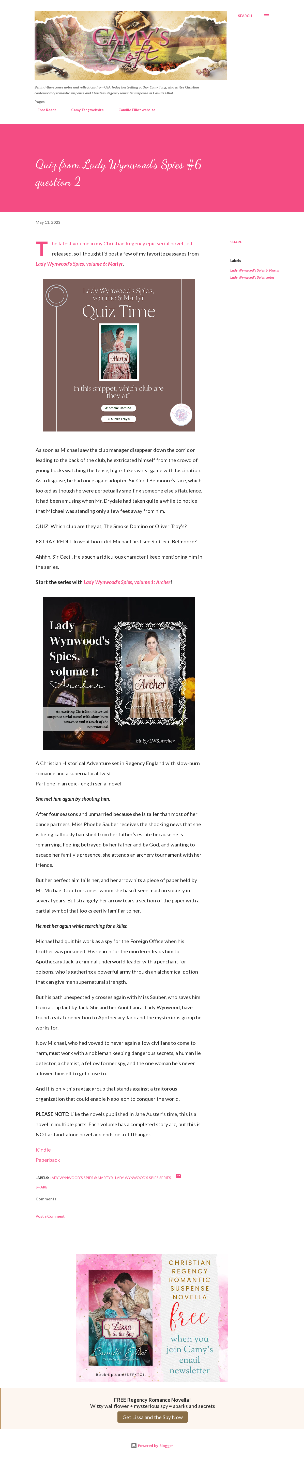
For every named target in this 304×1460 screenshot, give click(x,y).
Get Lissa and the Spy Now (153, 1417)
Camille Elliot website (133, 110)
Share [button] (236, 242)
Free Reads (44, 110)
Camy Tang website (84, 110)
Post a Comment (50, 1216)
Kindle (43, 1149)
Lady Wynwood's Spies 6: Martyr (255, 270)
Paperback (48, 1160)
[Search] (245, 15)
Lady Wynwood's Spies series (252, 277)
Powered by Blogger (152, 1445)
